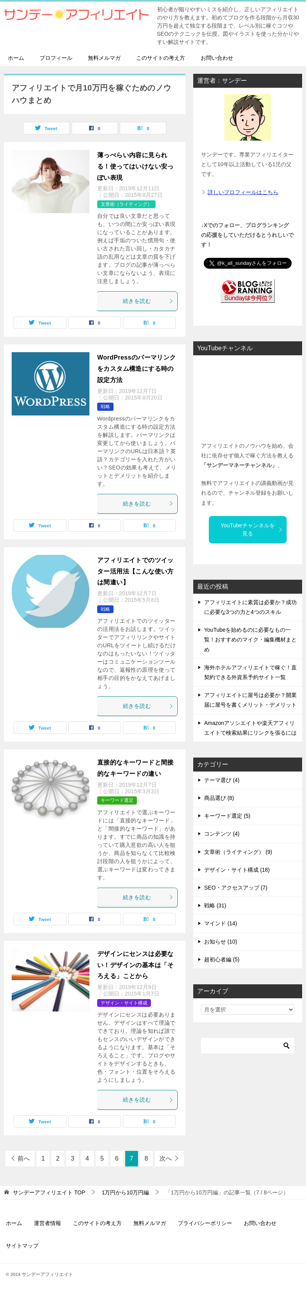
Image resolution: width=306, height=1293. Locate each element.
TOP (49, 1192)
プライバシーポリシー (205, 1223)
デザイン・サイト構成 (124, 1003)
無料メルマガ (104, 58)
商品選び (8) (219, 798)
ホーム (16, 58)
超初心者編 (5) (222, 959)
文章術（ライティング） (126, 204)
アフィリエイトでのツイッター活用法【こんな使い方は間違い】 (135, 571)
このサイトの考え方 (160, 58)
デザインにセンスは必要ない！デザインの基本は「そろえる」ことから (135, 965)
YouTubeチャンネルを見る (251, 529)
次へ (165, 1158)
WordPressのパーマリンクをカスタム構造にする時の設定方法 (136, 368)
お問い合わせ (217, 58)
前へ (23, 1158)
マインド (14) (220, 923)
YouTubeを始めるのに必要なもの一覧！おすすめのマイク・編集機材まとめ (250, 639)
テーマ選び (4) (222, 780)
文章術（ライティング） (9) (238, 852)
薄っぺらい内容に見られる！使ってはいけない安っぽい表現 (135, 166)
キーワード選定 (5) (227, 816)
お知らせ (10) (220, 941)
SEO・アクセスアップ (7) (236, 888)
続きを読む (148, 301)
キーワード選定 (117, 800)
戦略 (105, 406)
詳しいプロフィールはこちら (243, 192)
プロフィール (56, 58)
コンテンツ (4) (222, 834)
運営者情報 (47, 1223)
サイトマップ (22, 1246)
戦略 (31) (215, 905)
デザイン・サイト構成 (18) (237, 870)
